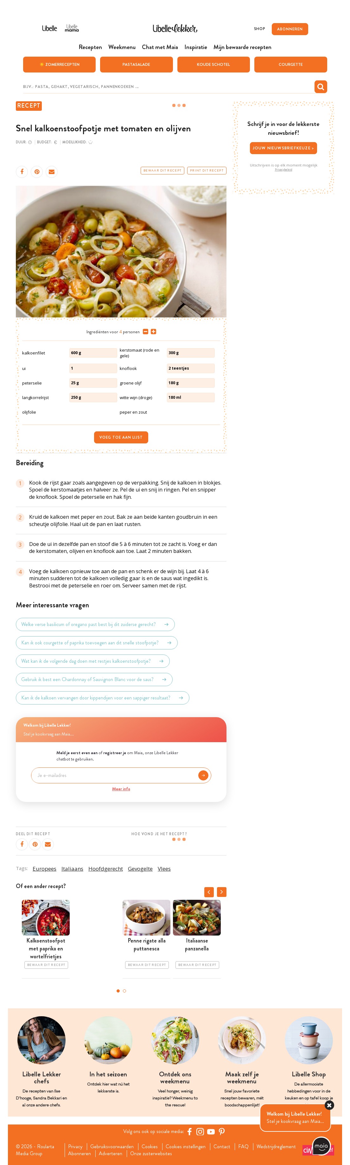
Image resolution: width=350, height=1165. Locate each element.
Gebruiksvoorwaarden (112, 1146)
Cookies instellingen (186, 1146)
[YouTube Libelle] (211, 1131)
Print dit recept (207, 170)
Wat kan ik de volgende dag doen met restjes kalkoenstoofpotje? (92, 661)
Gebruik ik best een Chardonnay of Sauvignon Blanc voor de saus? (94, 679)
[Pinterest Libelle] (222, 1131)
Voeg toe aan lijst (121, 437)
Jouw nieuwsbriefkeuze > (284, 148)
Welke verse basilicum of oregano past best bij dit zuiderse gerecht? (95, 624)
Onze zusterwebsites (151, 1153)
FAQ (243, 1146)
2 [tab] (124, 991)
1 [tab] (118, 991)
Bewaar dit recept (162, 170)
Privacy (75, 1146)
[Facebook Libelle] (189, 1131)
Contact (221, 1146)
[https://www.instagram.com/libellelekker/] (200, 1131)
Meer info (121, 788)
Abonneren (79, 1153)
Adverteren (110, 1153)
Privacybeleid (283, 169)
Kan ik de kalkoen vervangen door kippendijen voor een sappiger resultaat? (102, 697)
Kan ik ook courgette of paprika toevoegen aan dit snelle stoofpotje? (96, 642)
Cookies (150, 1146)
